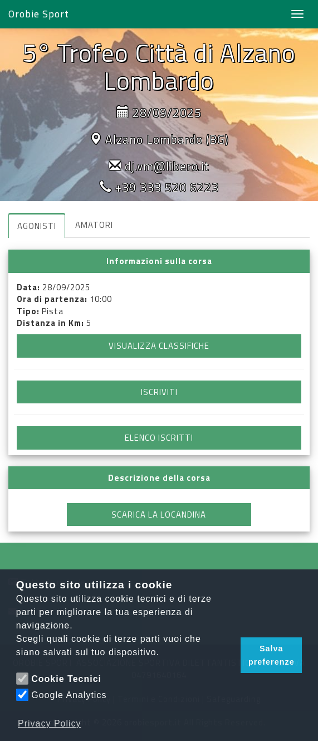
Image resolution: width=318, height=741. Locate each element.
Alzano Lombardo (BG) (167, 139)
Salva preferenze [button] (271, 655)
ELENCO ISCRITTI (159, 437)
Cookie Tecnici (66, 679)
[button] (229, 655)
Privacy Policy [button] (49, 723)
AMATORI (94, 224)
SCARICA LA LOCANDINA (158, 514)
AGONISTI (36, 226)
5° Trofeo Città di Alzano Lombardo (159, 66)
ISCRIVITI (159, 392)
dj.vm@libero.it (167, 166)
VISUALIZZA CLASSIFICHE (159, 345)
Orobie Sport (38, 13)
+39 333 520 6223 (167, 187)
